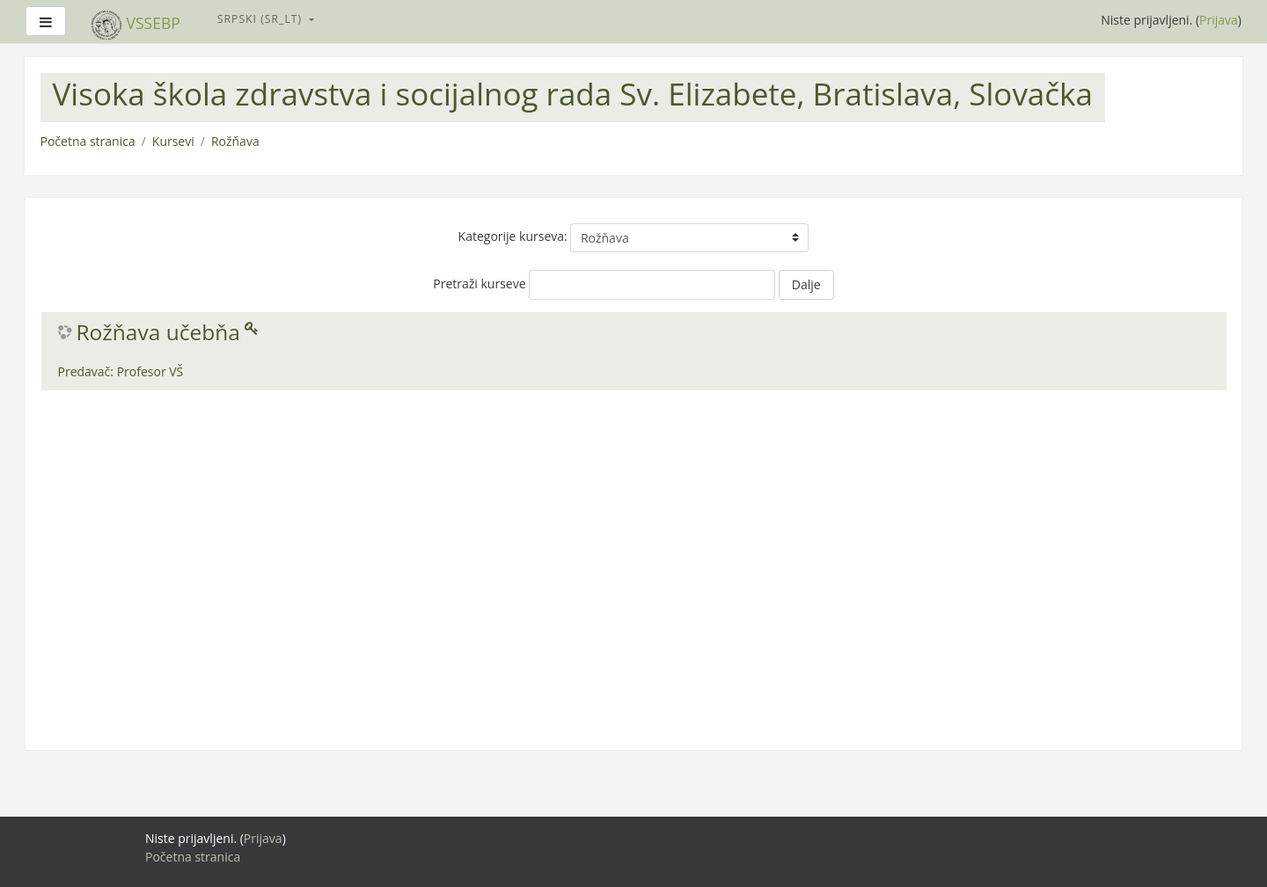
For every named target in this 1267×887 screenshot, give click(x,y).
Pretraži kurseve (479, 283)
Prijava (1218, 19)
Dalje (806, 284)
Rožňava (235, 141)
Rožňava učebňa (158, 333)
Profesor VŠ (150, 371)
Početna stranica (87, 141)
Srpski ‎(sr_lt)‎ (261, 18)
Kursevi (173, 141)
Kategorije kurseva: (513, 236)
